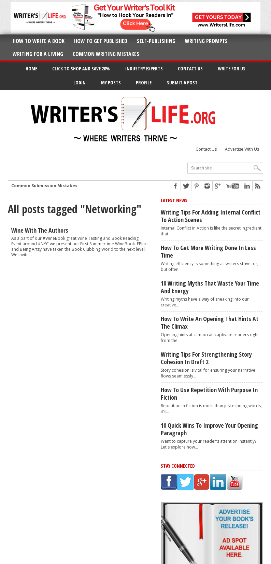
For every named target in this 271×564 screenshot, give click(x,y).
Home (31, 68)
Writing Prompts (206, 41)
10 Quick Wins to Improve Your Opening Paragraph (209, 429)
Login (79, 82)
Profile (144, 82)
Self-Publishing (156, 41)
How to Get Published (100, 41)
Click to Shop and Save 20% (81, 68)
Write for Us (231, 68)
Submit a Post (182, 82)
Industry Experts (144, 68)
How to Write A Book (39, 41)
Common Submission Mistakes (44, 186)
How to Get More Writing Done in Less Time (208, 251)
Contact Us (190, 68)
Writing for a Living (38, 54)
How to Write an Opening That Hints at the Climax (209, 322)
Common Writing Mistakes (106, 54)
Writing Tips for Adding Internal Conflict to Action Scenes (210, 215)
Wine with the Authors (39, 230)
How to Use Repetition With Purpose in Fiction (209, 393)
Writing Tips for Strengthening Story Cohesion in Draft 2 (206, 358)
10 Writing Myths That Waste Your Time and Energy (210, 286)
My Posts (111, 82)
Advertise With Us (242, 149)
